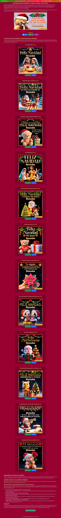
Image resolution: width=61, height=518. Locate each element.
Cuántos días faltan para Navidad (46, 1)
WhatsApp (31, 34)
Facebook (25, 34)
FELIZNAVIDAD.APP (4, 1)
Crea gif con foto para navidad (20, 1)
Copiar (36, 34)
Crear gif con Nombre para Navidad (33, 1)
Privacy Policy (34, 516)
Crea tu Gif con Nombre (30, 510)
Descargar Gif (28, 75)
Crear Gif (34, 75)
